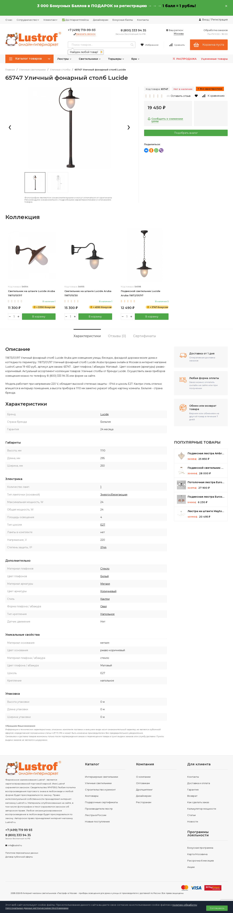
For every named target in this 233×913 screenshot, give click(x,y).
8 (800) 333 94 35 (133, 30)
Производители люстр (99, 808)
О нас (8, 19)
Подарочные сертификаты (101, 802)
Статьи (191, 815)
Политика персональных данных (21, 853)
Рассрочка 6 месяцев (200, 860)
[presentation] (9, 127)
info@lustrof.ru (15, 845)
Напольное (107, 614)
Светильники (90, 58)
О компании (143, 776)
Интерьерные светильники (101, 776)
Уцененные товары (214, 58)
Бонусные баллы (122, 19)
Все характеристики (210, 89)
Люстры (64, 58)
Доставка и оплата (198, 783)
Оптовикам (143, 783)
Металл (105, 583)
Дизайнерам (100, 19)
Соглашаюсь (217, 908)
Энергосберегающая (113, 494)
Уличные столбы (60, 69)
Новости (192, 821)
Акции (191, 867)
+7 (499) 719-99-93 (82, 30)
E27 (102, 524)
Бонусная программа (200, 847)
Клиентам (51, 19)
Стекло (104, 568)
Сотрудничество (28, 19)
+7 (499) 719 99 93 (18, 830)
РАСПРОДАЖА (184, 58)
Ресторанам (143, 802)
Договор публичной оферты (19, 857)
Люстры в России (95, 815)
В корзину (38, 316)
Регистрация (219, 19)
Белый (104, 576)
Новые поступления (97, 821)
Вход (205, 19)
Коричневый (108, 591)
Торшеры (116, 58)
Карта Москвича (197, 854)
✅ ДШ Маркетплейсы (75, 19)
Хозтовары (91, 796)
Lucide (104, 414)
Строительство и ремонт (100, 789)
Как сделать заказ (198, 802)
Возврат (192, 796)
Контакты (143, 19)
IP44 (103, 547)
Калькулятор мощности (201, 808)
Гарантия (193, 789)
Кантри (105, 599)
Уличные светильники (32, 69)
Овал (103, 606)
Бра (135, 58)
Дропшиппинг (144, 789)
